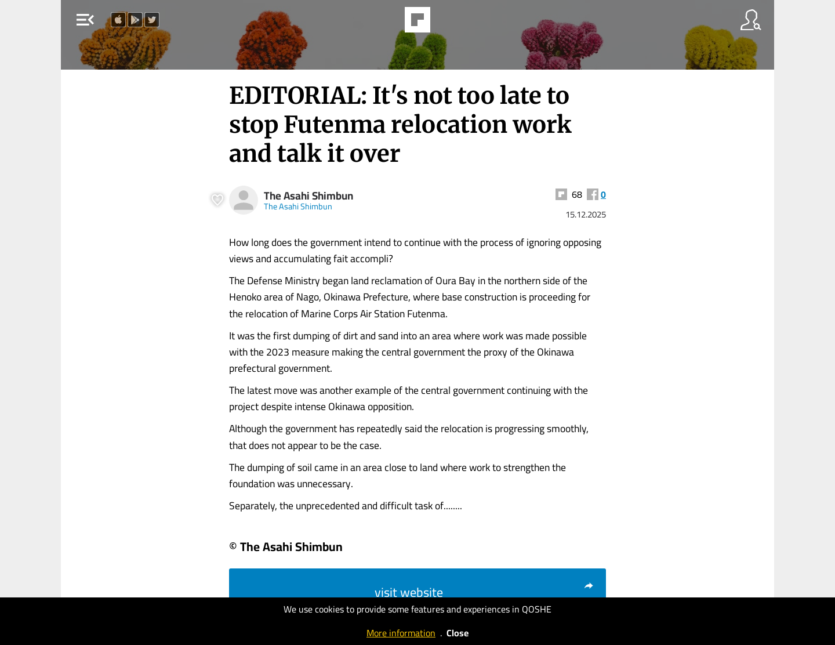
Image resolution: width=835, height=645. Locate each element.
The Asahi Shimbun (308, 196)
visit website (484, 592)
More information (400, 633)
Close (457, 633)
